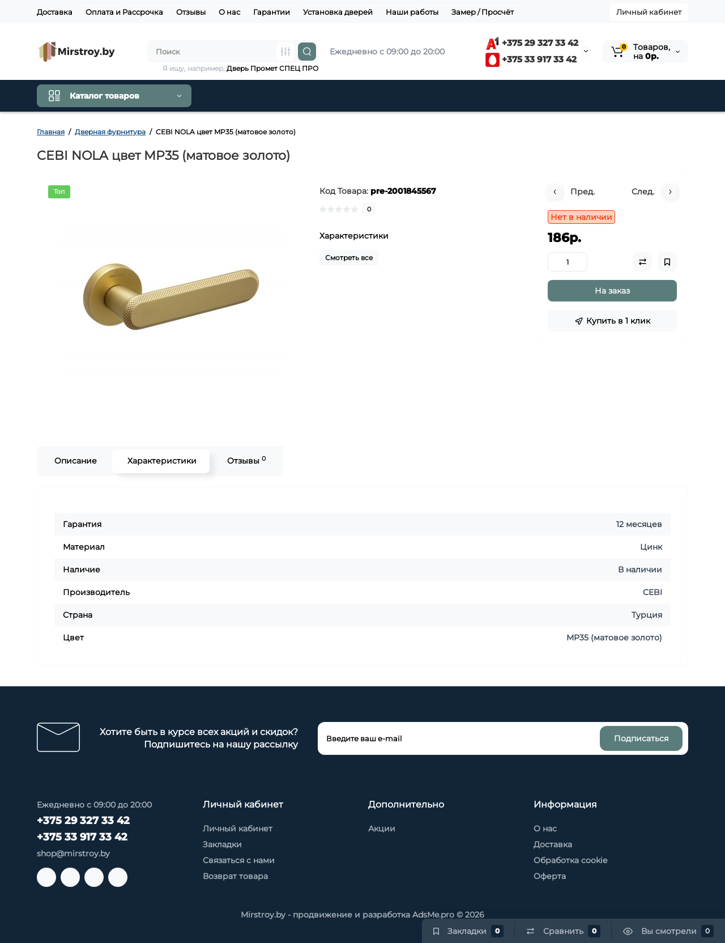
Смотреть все (349, 257)
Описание (74, 461)
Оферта (550, 876)
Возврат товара (235, 876)
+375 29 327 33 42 (531, 42)
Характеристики (160, 461)
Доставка (54, 11)
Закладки (222, 844)
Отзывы (191, 11)
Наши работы (412, 11)
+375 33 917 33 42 (531, 59)
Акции (381, 828)
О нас (229, 11)
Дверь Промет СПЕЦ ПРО (272, 68)
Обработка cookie (570, 860)
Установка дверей (338, 11)
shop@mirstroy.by (73, 853)
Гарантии (271, 11)
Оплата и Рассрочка (124, 11)
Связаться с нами (239, 860)
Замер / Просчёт (482, 11)
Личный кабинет (648, 11)
